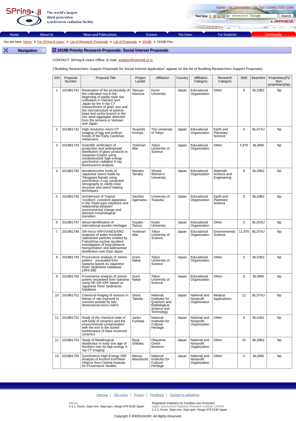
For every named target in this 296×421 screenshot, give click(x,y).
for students (227, 34)
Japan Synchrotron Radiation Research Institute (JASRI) (188, 406)
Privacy (139, 395)
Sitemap (102, 395)
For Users (186, 34)
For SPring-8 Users (50, 42)
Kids (273, 34)
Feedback (157, 395)
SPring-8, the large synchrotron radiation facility (49, 16)
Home (14, 34)
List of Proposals (125, 42)
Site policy (121, 395)
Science (151, 34)
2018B (146, 42)
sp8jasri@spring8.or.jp (135, 60)
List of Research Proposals (89, 42)
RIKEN (73, 403)
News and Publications (100, 34)
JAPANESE (284, 21)
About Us (47, 34)
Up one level (43, 50)
